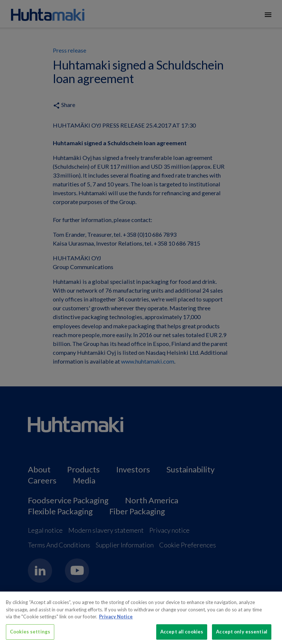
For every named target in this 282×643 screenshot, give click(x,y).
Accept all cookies (181, 634)
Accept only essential (241, 634)
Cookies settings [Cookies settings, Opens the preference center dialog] (30, 634)
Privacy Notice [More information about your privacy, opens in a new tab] (116, 619)
